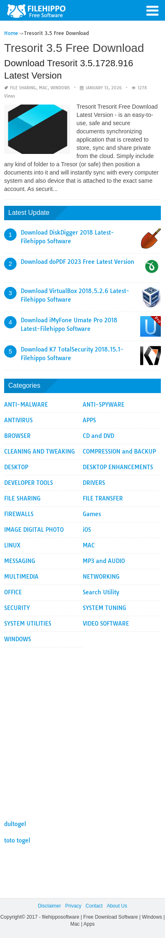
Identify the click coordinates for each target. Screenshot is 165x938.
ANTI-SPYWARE (103, 404)
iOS (87, 529)
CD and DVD (98, 436)
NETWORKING (101, 576)
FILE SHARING (23, 88)
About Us (117, 906)
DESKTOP (16, 467)
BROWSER (17, 436)
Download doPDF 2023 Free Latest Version (77, 261)
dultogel (15, 824)
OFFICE (13, 592)
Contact (94, 906)
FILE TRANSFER (103, 498)
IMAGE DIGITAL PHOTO (34, 529)
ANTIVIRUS (18, 420)
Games (92, 514)
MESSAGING (19, 561)
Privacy (73, 906)
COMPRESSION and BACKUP (119, 451)
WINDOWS (60, 88)
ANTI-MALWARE (26, 404)
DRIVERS (94, 482)
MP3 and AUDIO (104, 561)
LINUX (12, 545)
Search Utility (101, 592)
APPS (89, 420)
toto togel (17, 840)
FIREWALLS (18, 514)
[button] (152, 10)
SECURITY (17, 608)
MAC (43, 88)
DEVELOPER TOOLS (28, 482)
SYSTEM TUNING (104, 608)
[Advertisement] (82, 729)
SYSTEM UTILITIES (27, 623)
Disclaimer (49, 906)
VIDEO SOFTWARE (106, 623)
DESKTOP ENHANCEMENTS (118, 467)
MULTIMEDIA (21, 576)
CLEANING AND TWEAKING (39, 451)
